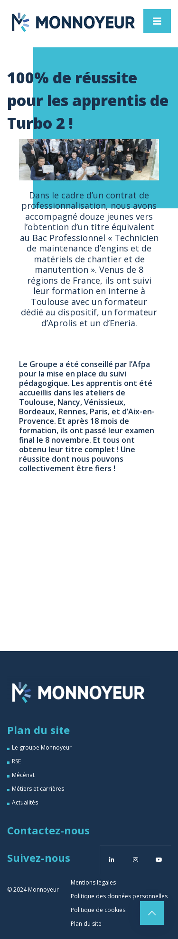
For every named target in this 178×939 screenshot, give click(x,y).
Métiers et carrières (38, 789)
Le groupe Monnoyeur (42, 747)
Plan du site (86, 924)
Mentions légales (93, 882)
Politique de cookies (98, 910)
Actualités (25, 802)
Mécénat (23, 775)
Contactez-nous (48, 830)
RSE (16, 761)
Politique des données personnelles (119, 896)
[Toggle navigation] (157, 21)
